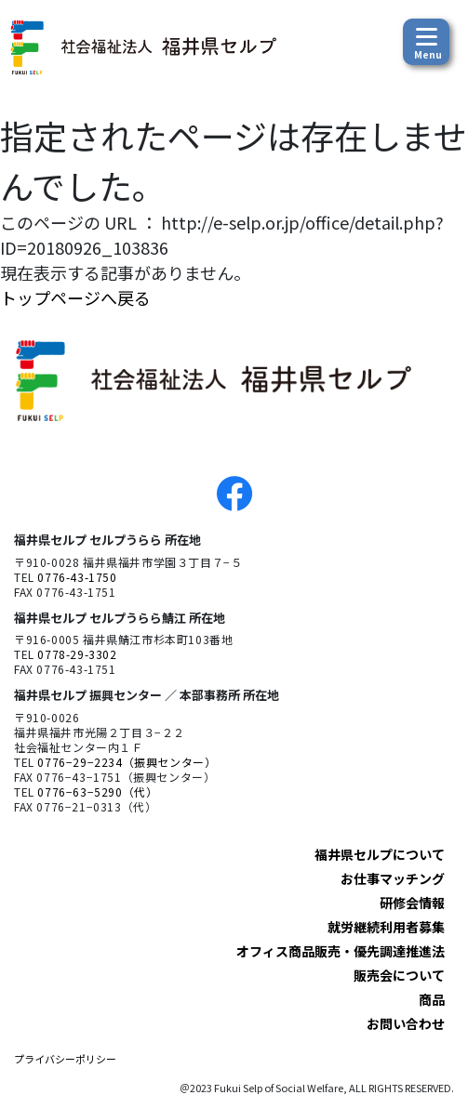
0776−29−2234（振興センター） (126, 762)
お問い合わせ (406, 1023)
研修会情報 (412, 902)
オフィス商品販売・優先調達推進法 (340, 951)
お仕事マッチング (393, 878)
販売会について (399, 975)
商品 (432, 999)
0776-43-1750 (76, 577)
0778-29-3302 (76, 654)
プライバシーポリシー (65, 1058)
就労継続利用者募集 (386, 926)
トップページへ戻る (75, 297)
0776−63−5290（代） (97, 791)
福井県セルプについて (379, 854)
